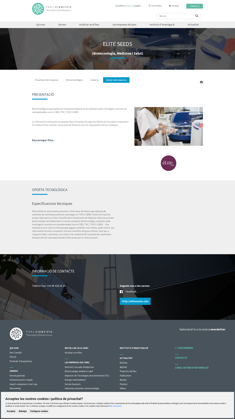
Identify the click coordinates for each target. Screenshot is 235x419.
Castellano (120, 5)
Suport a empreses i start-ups (23, 384)
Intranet (175, 5)
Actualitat (193, 24)
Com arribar (156, 5)
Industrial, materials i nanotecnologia (82, 388)
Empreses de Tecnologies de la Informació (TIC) (87, 375)
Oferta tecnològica (74, 80)
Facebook (128, 291)
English (138, 5)
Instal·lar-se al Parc (89, 24)
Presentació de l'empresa (46, 80)
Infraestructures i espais (21, 379)
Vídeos (123, 388)
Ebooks (123, 379)
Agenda (123, 367)
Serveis (62, 24)
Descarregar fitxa (43, 140)
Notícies (124, 362)
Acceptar (11, 411)
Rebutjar (23, 411)
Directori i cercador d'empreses (79, 367)
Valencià (129, 5)
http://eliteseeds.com (135, 301)
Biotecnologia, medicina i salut (79, 371)
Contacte (194, 6)
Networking (15, 388)
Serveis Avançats (73, 384)
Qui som (40, 24)
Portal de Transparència (21, 361)
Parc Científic (16, 352)
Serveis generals (17, 375)
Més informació (115, 406)
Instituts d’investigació (162, 24)
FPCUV (13, 357)
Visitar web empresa (116, 80)
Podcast (124, 384)
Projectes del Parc (128, 371)
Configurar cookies (39, 411)
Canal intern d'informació (192, 367)
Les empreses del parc (125, 24)
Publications (125, 375)
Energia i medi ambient (75, 379)
